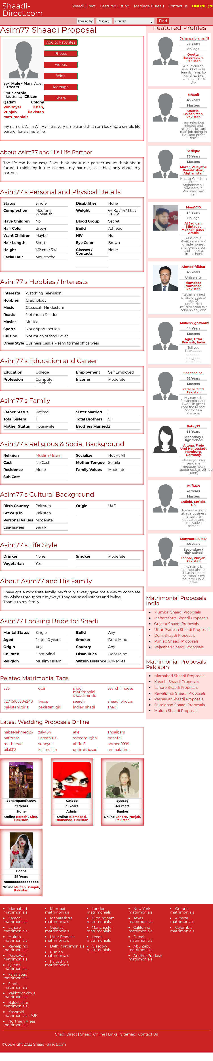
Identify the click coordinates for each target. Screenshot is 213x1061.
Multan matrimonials (15, 939)
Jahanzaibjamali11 (194, 38)
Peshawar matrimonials (15, 957)
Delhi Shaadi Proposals (174, 635)
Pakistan (21, 820)
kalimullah (47, 750)
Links (113, 1034)
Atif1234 (193, 486)
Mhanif (193, 95)
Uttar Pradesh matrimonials (60, 939)
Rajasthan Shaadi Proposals (179, 647)
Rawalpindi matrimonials (15, 948)
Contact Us (148, 1034)
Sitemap (127, 1034)
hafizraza (11, 738)
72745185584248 (18, 701)
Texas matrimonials (140, 920)
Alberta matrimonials (182, 920)
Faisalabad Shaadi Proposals (179, 705)
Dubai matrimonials (140, 939)
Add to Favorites (60, 42)
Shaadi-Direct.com (22, 9)
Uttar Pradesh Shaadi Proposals (182, 630)
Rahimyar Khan (23, 107)
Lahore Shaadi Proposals (176, 687)
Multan (20, 887)
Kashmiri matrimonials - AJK (20, 1014)
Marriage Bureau (149, 6)
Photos (61, 53)
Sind (33, 817)
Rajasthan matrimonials (57, 963)
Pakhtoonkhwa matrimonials (19, 995)
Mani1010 (193, 207)
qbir (41, 688)
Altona (188, 445)
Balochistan (192, 58)
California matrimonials (140, 929)
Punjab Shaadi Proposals (176, 641)
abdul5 (79, 744)
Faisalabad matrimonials (15, 976)
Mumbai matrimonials (57, 910)
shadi (112, 707)
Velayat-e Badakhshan (195, 168)
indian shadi (84, 707)
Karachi (22, 817)
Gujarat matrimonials (57, 929)
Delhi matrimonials (67, 946)
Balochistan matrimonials (16, 1004)
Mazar (185, 167)
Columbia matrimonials (182, 929)
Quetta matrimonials (15, 967)
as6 (7, 688)
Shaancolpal (193, 373)
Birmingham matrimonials (101, 920)
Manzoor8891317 (193, 539)
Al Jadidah (193, 223)
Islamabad (77, 817)
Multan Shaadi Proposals (176, 711)
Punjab (10, 112)
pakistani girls (16, 707)
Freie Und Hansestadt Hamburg (193, 448)
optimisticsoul (85, 750)
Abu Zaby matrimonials (140, 948)
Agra (188, 339)
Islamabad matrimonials (15, 910)
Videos (61, 65)
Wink (60, 76)
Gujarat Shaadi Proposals (176, 624)
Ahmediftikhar (193, 267)
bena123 (115, 738)
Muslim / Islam (49, 455)
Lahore (121, 817)
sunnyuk (46, 744)
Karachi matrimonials (15, 920)
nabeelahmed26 (18, 732)
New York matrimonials (140, 910)
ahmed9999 (118, 744)
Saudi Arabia (196, 231)
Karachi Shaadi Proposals (176, 682)
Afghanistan (193, 173)
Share (61, 98)
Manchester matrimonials (100, 929)
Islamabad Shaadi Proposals (179, 676)
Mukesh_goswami (194, 323)
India (201, 342)
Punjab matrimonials (57, 954)
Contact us (178, 6)
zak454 (44, 732)
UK (193, 505)
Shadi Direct (66, 1034)
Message (61, 87)
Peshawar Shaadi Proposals (178, 699)
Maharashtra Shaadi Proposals (181, 618)
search (79, 701)
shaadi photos (120, 701)
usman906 (47, 738)
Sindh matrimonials (15, 986)
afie (76, 732)
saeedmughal (85, 738)
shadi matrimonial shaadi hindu (84, 692)
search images (121, 688)
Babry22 (193, 426)
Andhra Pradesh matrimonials (145, 957)
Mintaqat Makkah (191, 228)
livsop (43, 701)
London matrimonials (99, 910)
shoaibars (116, 732)
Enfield (186, 502)
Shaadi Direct (84, 6)
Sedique (193, 151)
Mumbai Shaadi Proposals (177, 612)
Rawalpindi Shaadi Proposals (180, 693)
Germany (193, 455)
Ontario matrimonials (182, 910)
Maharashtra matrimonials (59, 920)
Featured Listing (114, 6)
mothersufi (13, 744)
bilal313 (10, 750)
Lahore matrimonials (15, 929)
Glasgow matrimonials (99, 948)
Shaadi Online (92, 1034)
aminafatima (119, 750)
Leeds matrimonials (99, 939)
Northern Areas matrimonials (19, 1023)
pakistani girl (49, 707)
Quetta (193, 55)
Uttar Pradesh (192, 340)
